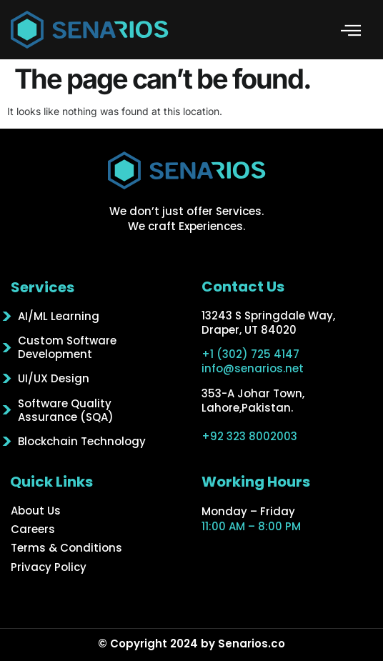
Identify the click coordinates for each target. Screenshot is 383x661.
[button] (351, 30)
